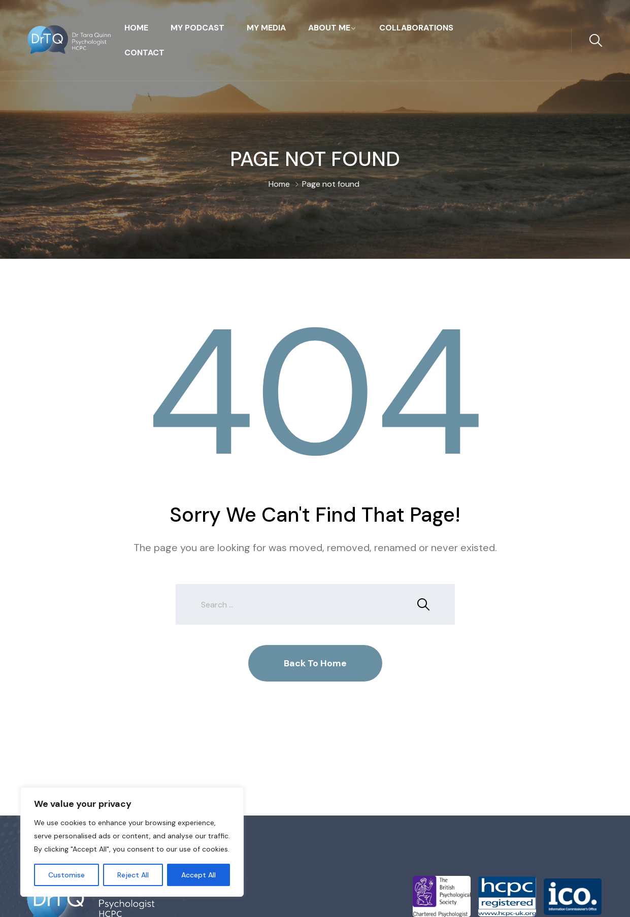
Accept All (198, 874)
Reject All (133, 874)
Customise (66, 874)
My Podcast (197, 27)
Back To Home (315, 663)
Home (136, 27)
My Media (266, 27)
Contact (144, 52)
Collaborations (416, 27)
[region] (132, 842)
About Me (329, 27)
